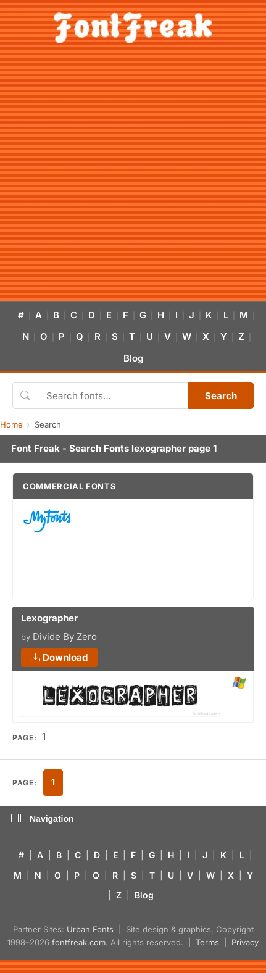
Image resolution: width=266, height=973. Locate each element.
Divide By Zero (65, 636)
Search (221, 396)
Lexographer (49, 618)
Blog (133, 358)
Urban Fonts (90, 929)
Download (59, 657)
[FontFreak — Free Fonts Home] (133, 27)
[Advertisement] (115, 179)
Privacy (245, 942)
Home (11, 424)
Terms (207, 942)
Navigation (42, 818)
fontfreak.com (79, 942)
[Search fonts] (113, 395)
